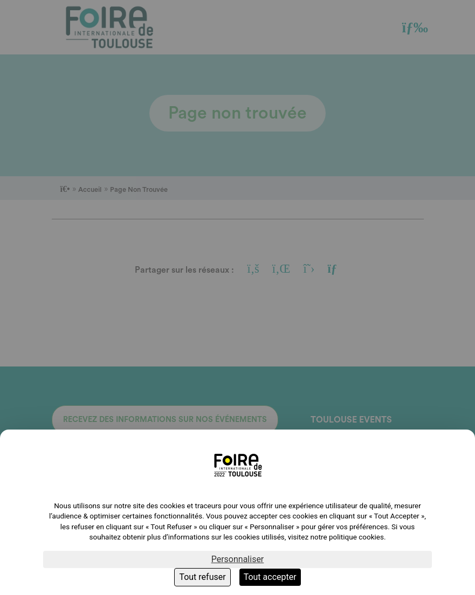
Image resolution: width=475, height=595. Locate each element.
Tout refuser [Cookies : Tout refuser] (202, 577)
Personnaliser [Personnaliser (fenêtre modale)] (237, 559)
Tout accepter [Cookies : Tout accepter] (270, 577)
